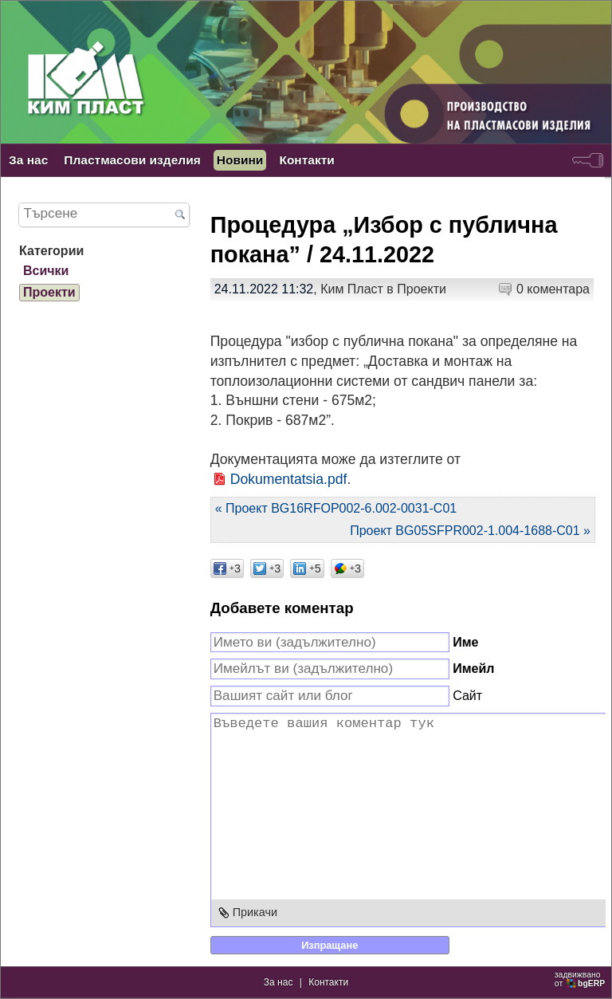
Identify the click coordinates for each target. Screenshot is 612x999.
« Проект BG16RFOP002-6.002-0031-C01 (336, 508)
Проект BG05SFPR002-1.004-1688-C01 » (470, 530)
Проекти (421, 289)
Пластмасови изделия (132, 160)
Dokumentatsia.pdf (288, 479)
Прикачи (255, 912)
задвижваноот (581, 979)
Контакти (306, 160)
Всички (46, 270)
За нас (28, 160)
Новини (240, 160)
